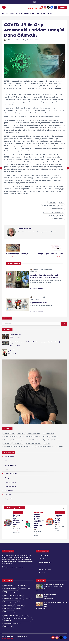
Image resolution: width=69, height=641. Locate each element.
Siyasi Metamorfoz (50, 594)
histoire (57, 439)
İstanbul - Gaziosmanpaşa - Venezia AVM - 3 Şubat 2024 (18, 519)
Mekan (7, 439)
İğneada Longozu (11, 436)
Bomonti (21, 433)
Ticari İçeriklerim (10, 486)
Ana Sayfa (5, 13)
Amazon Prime (49, 433)
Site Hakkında (9, 456)
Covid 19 (53, 202)
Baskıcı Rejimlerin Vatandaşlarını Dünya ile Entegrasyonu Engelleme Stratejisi (35, 341)
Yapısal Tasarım (34, 433)
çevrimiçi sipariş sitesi (21, 439)
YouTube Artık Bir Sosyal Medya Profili (58, 518)
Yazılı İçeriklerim (59, 512)
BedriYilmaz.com (34, 8)
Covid (61, 205)
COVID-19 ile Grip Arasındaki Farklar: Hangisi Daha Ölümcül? (32, 13)
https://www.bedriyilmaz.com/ (13, 566)
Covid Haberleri (58, 208)
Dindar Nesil (19, 443)
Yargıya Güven (13, 349)
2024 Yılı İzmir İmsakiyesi (29, 436)
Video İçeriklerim (10, 482)
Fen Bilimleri (59, 218)
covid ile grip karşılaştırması (53, 212)
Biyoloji (60, 215)
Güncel (36, 269)
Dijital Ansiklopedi (22, 40)
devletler (46, 436)
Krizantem (36, 439)
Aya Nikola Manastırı (44, 446)
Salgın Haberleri (49, 205)
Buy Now (62, 7)
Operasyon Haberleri (34, 443)
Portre (48, 443)
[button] (61, 507)
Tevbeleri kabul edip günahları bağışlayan (19, 446)
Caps (6, 469)
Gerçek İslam (9, 498)
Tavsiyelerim (9, 477)
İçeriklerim (38, 297)
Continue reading (38, 288)
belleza (55, 436)
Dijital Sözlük (9, 490)
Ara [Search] (64, 323)
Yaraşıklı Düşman (15, 334)
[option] (13, 522)
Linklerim (8, 494)
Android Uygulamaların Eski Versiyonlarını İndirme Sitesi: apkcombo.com (39, 520)
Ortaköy (7, 443)
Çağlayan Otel (9, 433)
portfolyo (47, 439)
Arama (7, 318)
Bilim (52, 215)
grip (61, 202)
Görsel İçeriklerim (10, 473)
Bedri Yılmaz (9, 40)
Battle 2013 (59, 446)
